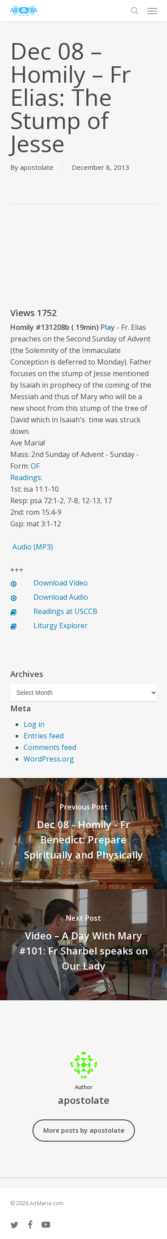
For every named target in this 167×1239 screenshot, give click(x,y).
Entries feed (44, 736)
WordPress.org (49, 759)
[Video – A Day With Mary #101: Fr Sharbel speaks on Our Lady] (83, 944)
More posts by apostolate (83, 1130)
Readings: (27, 477)
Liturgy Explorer (60, 625)
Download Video (60, 583)
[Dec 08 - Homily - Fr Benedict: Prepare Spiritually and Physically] (83, 833)
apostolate (36, 167)
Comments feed (50, 747)
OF (35, 466)
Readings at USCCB (65, 611)
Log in (34, 724)
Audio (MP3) (32, 547)
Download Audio (60, 597)
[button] (152, 10)
